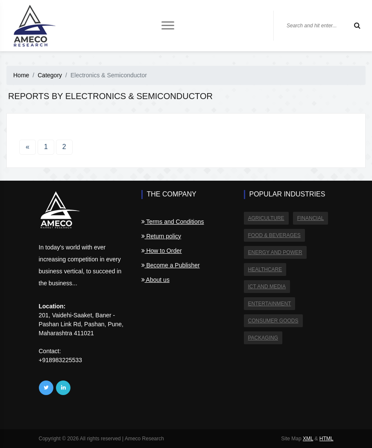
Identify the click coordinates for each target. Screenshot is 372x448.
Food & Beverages (274, 235)
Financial (310, 218)
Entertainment (269, 304)
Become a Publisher (170, 265)
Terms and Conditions (172, 221)
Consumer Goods (273, 321)
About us (155, 279)
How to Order (161, 250)
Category (50, 75)
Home (21, 75)
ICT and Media (267, 287)
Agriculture (266, 218)
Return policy (161, 236)
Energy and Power (275, 252)
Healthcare (265, 269)
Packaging (263, 338)
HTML (326, 439)
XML (308, 439)
